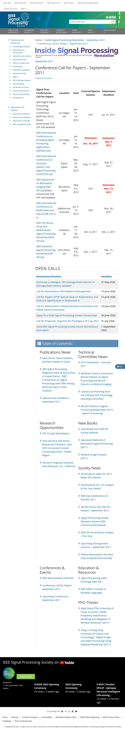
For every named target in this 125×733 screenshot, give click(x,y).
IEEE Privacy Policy (111, 717)
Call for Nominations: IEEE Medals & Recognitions (63, 291)
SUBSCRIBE (26, 676)
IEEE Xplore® (20, 3)
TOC (120, 366)
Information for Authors (22, 56)
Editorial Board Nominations (18, 51)
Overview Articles (19, 59)
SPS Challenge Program (22, 80)
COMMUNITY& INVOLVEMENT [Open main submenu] (61, 31)
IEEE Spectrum (53, 3)
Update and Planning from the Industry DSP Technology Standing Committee (97, 395)
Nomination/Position (48, 276)
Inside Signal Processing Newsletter (64, 40)
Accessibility (47, 717)
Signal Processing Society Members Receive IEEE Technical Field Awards (95, 521)
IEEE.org (7, 3)
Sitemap (14, 717)
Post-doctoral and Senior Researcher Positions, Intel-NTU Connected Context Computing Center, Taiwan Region (57, 448)
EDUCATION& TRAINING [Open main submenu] (44, 31)
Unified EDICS (18, 98)
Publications (17, 66)
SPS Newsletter (18, 84)
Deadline (106, 276)
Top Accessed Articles (21, 94)
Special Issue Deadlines (22, 117)
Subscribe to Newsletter (87, 3)
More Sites (68, 3)
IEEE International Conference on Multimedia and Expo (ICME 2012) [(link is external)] (46, 210)
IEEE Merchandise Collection (58, 578)
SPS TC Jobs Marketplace (56, 433)
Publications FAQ (19, 73)
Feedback (7, 721)
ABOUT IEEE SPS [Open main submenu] (91, 31)
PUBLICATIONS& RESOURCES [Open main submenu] (13, 31)
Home (38, 40)
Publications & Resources (17, 41)
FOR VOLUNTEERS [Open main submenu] (110, 30)
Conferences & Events (43, 78)
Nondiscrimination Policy (66, 717)
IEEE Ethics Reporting (89, 717)
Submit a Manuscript (21, 91)
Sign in (24, 8)
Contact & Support (30, 717)
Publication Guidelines (21, 70)
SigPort (15, 77)
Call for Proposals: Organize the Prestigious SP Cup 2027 (67, 321)
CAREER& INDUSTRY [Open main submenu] (76, 31)
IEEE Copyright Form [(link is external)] (21, 124)
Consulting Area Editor (21, 46)
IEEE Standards (36, 3)
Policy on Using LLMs (21, 63)
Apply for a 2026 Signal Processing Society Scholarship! (66, 315)
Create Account (10, 8)
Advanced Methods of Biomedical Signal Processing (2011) (97, 443)
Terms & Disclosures (23, 721)
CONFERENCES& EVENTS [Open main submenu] (29, 31)
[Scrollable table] (76, 173)
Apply (113, 22)
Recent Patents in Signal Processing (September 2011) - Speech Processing (97, 410)
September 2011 (96, 40)
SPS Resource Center (21, 87)
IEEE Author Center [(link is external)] (21, 121)
